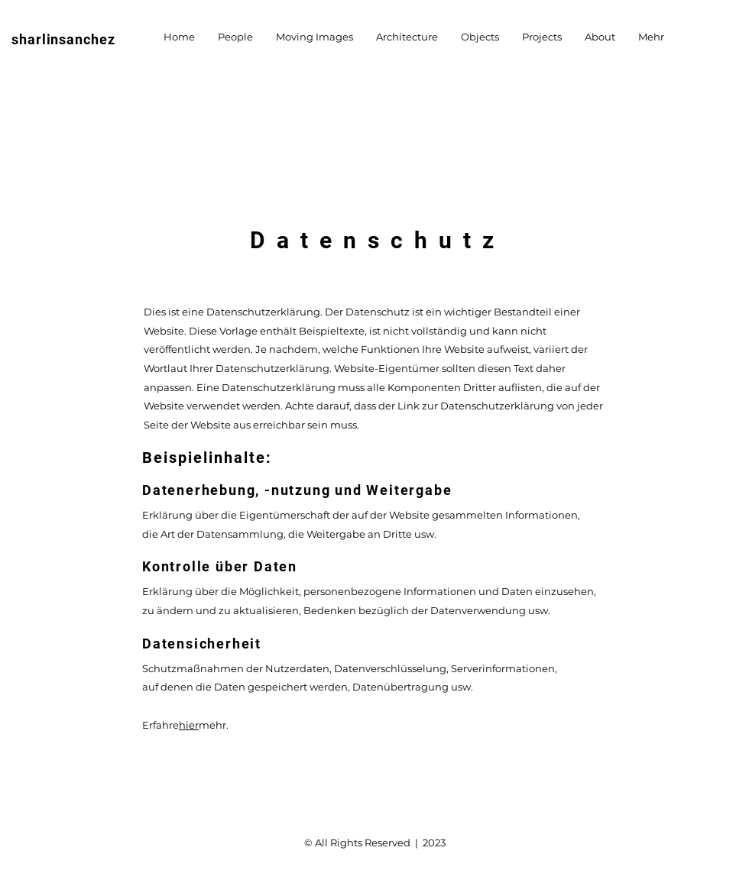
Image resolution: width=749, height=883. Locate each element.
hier (189, 725)
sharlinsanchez (63, 39)
